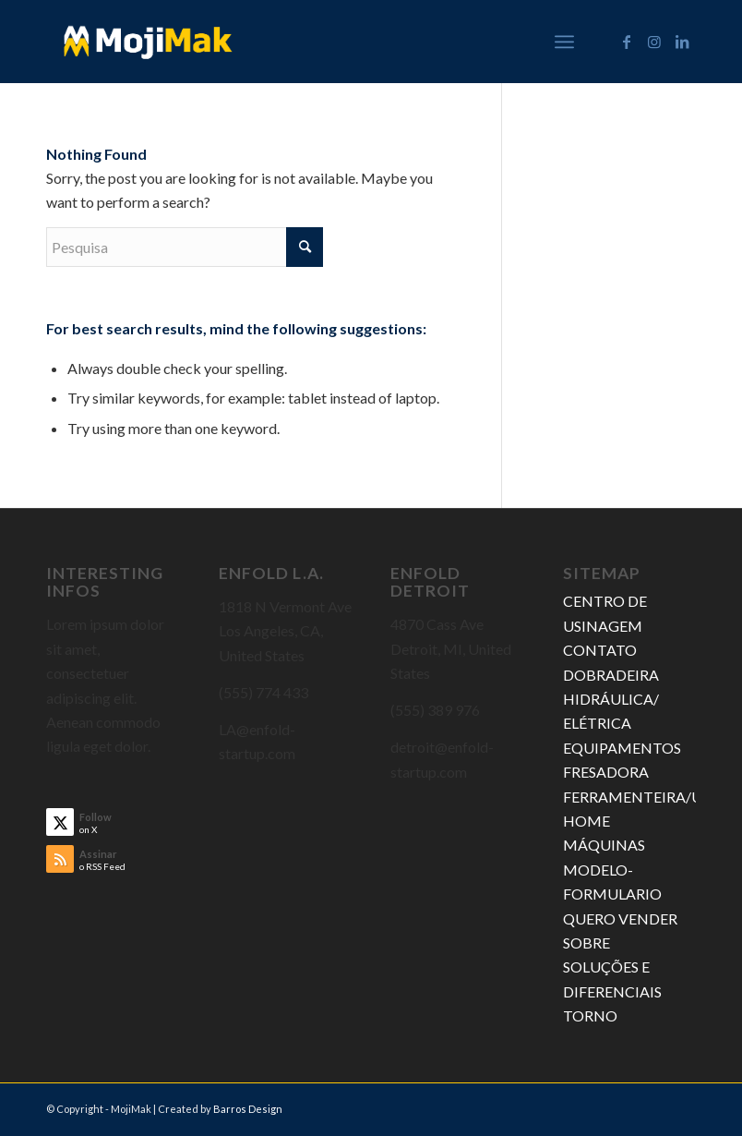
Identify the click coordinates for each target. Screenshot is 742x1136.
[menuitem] (564, 41)
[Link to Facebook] (626, 41)
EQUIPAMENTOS (622, 747)
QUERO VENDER (620, 918)
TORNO (590, 1015)
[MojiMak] (148, 41)
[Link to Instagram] (654, 41)
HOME (586, 820)
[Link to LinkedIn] (682, 41)
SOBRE (586, 942)
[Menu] (564, 41)
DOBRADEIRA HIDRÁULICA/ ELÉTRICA (611, 699)
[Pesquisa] (184, 247)
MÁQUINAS (604, 844)
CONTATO (600, 650)
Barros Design (247, 1109)
